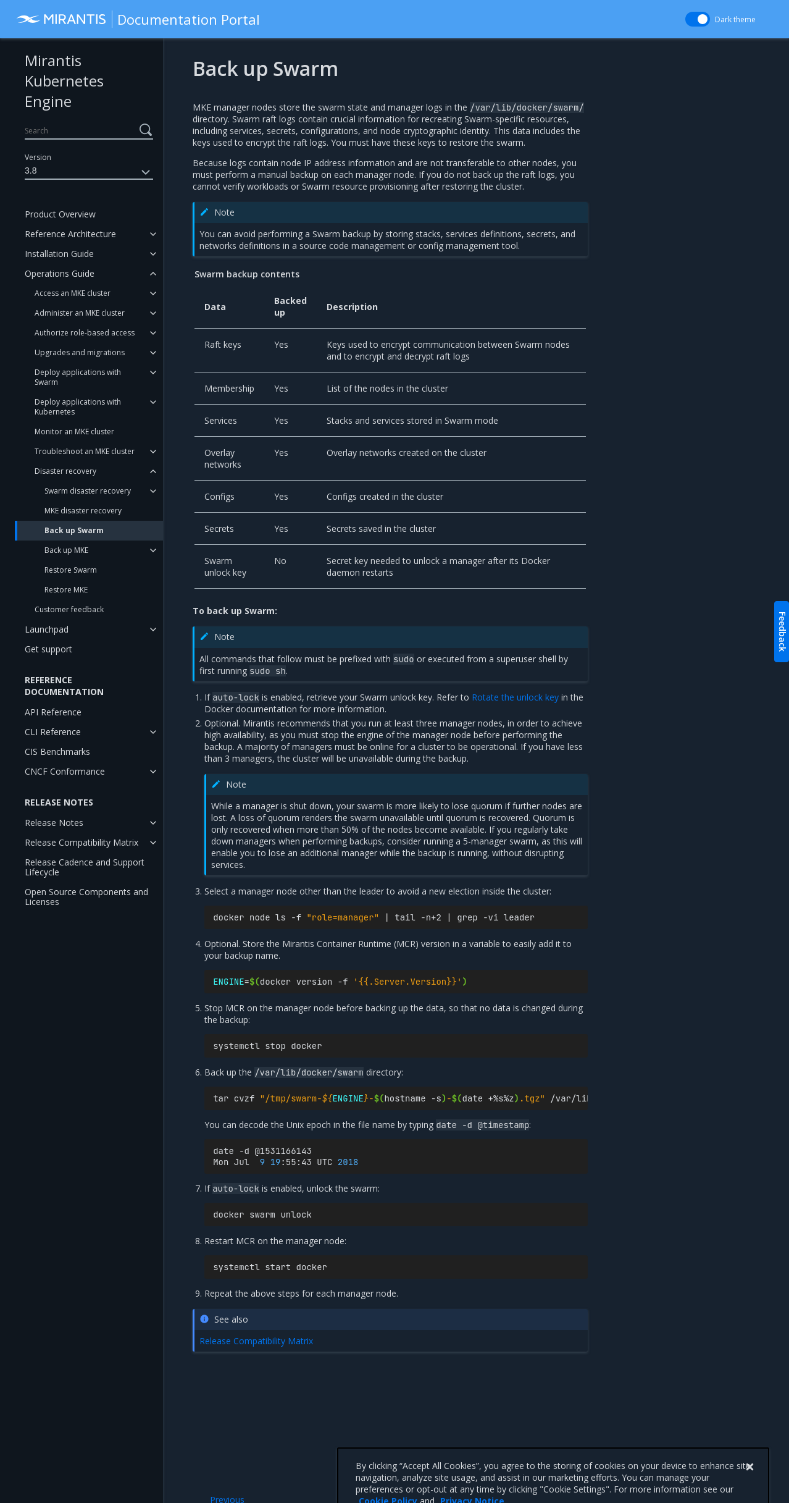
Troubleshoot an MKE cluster (85, 451)
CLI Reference (53, 732)
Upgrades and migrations (80, 352)
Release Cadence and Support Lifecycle (84, 867)
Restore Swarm (70, 570)
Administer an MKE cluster (80, 313)
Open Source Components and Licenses (86, 896)
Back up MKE (66, 550)
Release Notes (54, 822)
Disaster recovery (65, 471)
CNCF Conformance (65, 771)
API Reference (53, 712)
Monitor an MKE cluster (74, 431)
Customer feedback (69, 609)
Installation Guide (59, 253)
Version (38, 157)
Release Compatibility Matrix (81, 842)
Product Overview (60, 214)
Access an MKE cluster (73, 293)
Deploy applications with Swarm (78, 377)
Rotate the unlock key (515, 697)
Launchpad (47, 629)
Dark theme (735, 19)
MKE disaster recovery (83, 510)
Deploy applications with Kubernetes (78, 407)
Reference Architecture (70, 234)
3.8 (89, 172)
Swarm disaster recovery (87, 491)
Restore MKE (66, 589)
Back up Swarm (74, 530)
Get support (48, 649)
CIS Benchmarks (57, 751)
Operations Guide (59, 273)
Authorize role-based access (85, 332)
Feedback (782, 632)
